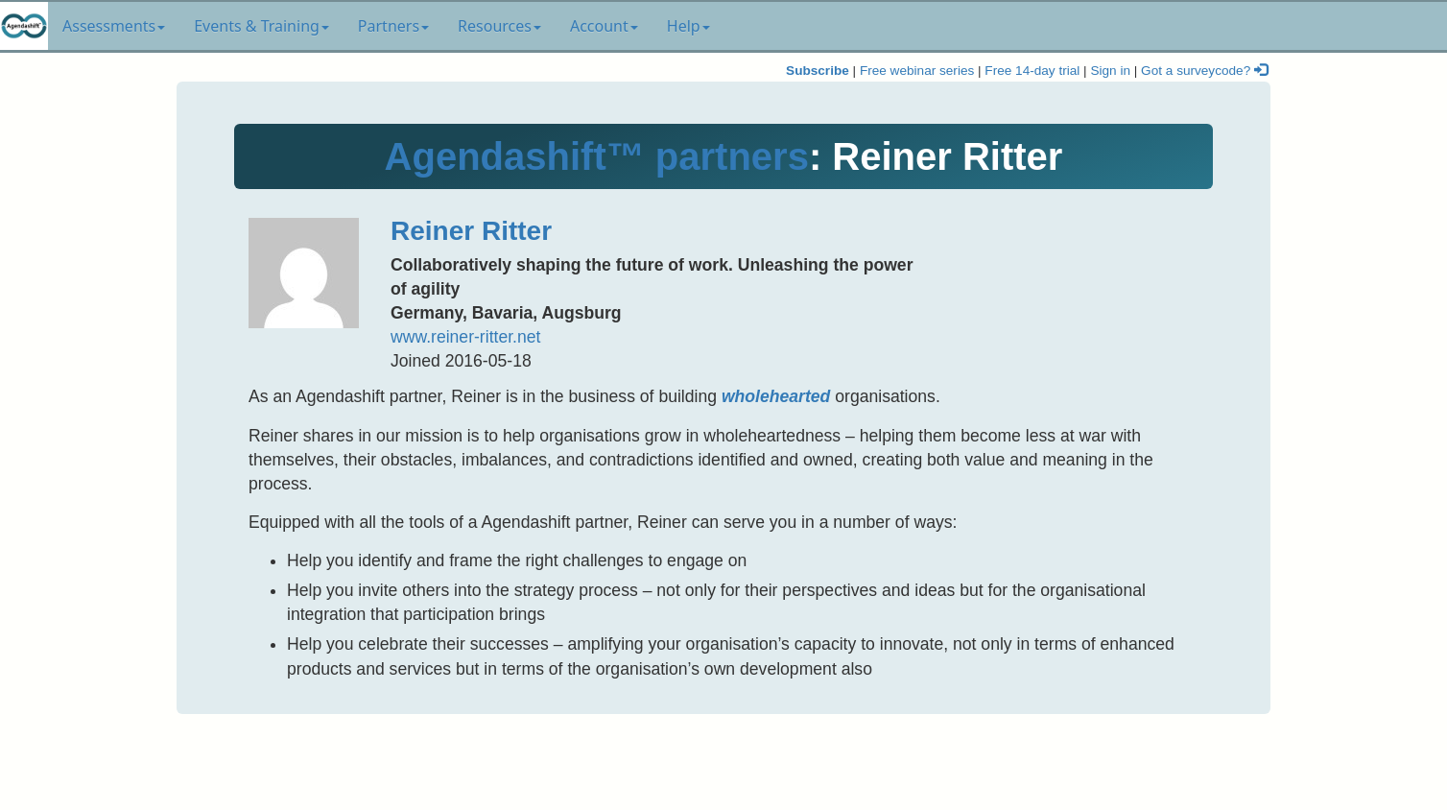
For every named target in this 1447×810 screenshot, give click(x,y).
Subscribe (817, 70)
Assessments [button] (113, 25)
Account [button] (604, 25)
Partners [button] (393, 25)
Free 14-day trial (1031, 70)
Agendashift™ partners (597, 156)
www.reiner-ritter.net (465, 336)
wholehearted (776, 396)
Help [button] (688, 25)
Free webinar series (917, 70)
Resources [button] (499, 25)
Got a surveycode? (1204, 70)
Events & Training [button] (261, 25)
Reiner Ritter (471, 231)
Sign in (1110, 70)
